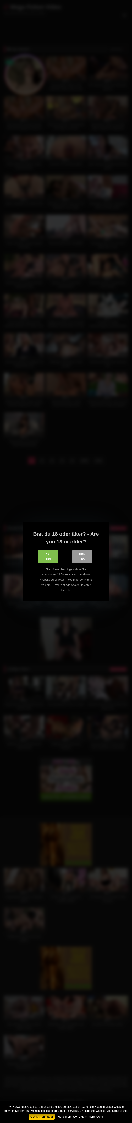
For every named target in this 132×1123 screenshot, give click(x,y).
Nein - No (82, 556)
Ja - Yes (48, 556)
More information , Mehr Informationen (81, 1116)
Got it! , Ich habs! (41, 1116)
